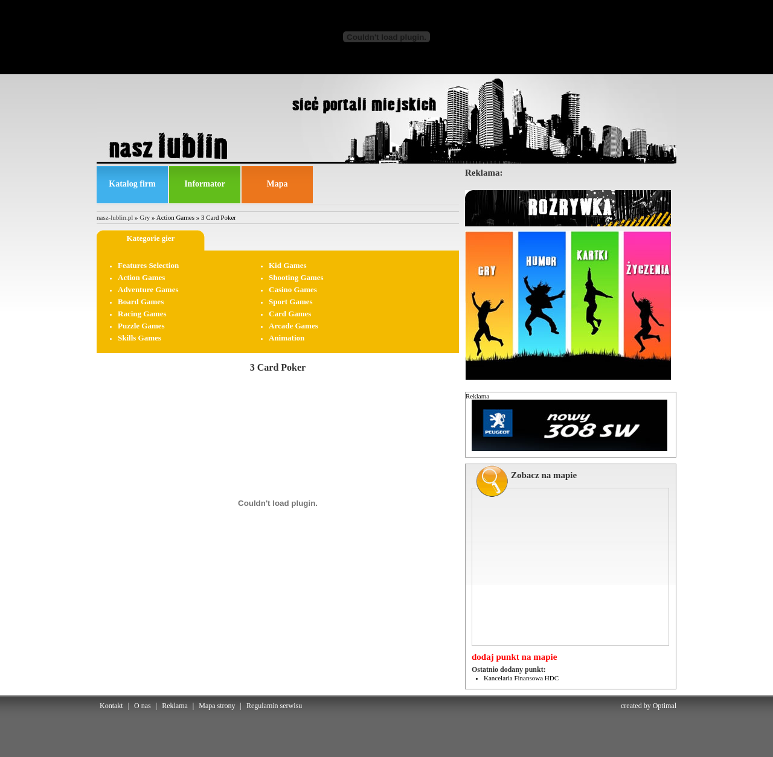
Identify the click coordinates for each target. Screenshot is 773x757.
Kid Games (287, 265)
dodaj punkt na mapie (514, 657)
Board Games (141, 301)
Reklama (175, 705)
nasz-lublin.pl (115, 217)
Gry (145, 217)
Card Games (290, 313)
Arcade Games (293, 325)
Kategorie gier (151, 238)
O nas (142, 705)
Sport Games (291, 301)
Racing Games (142, 313)
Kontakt (111, 705)
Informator (204, 183)
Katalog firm (132, 183)
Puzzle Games (141, 325)
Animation (286, 337)
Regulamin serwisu (274, 705)
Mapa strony (217, 705)
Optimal (664, 705)
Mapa (277, 183)
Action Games (141, 277)
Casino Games (293, 289)
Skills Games (139, 337)
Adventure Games (148, 289)
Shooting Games (296, 277)
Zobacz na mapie (544, 475)
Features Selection (148, 265)
